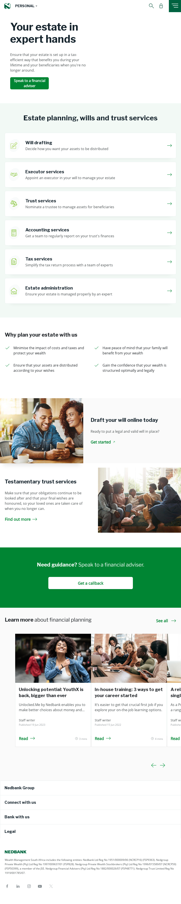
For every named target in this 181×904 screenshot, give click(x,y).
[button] (26, 6)
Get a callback (90, 583)
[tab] (90, 788)
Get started (103, 442)
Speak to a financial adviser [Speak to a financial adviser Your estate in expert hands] (29, 83)
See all (166, 620)
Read (27, 738)
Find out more (21, 519)
